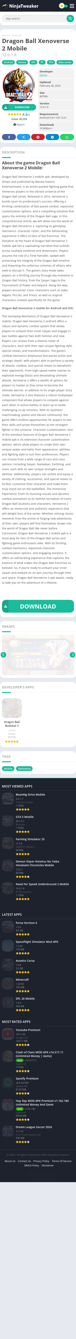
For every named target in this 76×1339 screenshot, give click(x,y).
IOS (33, 62)
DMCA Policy (31, 1165)
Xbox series (64, 62)
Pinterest (38, 137)
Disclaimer (48, 1165)
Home (5, 35)
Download (16, 107)
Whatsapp (67, 137)
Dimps (43, 75)
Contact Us (24, 1161)
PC (42, 62)
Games (22, 62)
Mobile (8, 768)
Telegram (52, 137)
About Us (10, 1161)
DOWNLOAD (29, 606)
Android (16, 35)
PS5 (51, 62)
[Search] (38, 18)
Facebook (9, 137)
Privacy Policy (41, 1161)
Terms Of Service (61, 1161)
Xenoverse (24, 768)
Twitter (24, 137)
